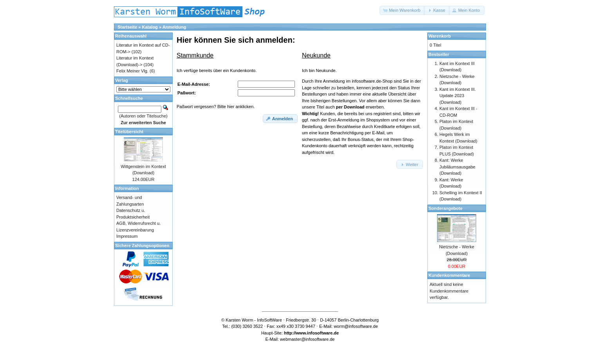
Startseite (127, 27)
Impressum (126, 236)
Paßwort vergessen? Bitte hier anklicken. (216, 106)
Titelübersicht (129, 131)
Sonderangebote (445, 208)
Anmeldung (174, 27)
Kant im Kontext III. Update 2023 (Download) (457, 96)
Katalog (150, 27)
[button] (402, 10)
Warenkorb (439, 36)
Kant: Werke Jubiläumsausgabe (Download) (457, 166)
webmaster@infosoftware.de (307, 339)
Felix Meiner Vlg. (132, 71)
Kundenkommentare (449, 275)
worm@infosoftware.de (356, 326)
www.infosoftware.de (317, 333)
